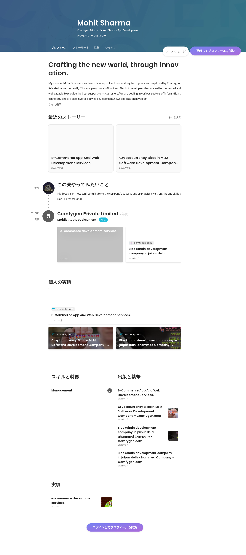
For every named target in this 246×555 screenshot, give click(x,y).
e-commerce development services (88, 231)
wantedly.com (63, 309)
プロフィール (59, 47)
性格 (96, 47)
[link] (90, 244)
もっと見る (174, 117)
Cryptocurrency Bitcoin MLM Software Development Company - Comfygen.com (79, 342)
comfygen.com (142, 242)
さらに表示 (54, 104)
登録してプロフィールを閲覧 (215, 51)
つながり (110, 47)
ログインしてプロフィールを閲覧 (114, 527)
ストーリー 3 (80, 47)
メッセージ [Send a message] (176, 51)
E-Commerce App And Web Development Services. (91, 315)
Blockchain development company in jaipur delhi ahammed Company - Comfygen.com (148, 251)
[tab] (59, 47)
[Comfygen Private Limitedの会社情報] (48, 216)
